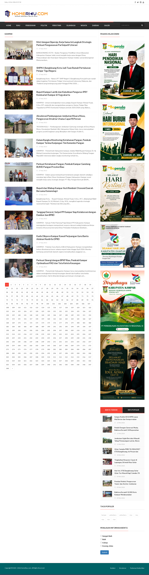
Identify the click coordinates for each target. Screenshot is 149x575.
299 (72, 354)
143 (37, 316)
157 (31, 320)
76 (17, 301)
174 (42, 323)
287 (90, 350)
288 (7, 354)
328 (66, 361)
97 (32, 304)
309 (42, 358)
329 (72, 361)
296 (54, 354)
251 (54, 343)
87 (72, 301)
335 (19, 365)
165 (78, 320)
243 (7, 343)
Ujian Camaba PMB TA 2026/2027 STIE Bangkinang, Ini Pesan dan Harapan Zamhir (127, 452)
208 (66, 331)
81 (42, 301)
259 (13, 346)
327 (60, 361)
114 (42, 308)
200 (19, 331)
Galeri (107, 26)
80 (37, 301)
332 (90, 361)
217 (31, 335)
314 (72, 358)
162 (60, 320)
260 (19, 346)
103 (65, 304)
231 (25, 339)
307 (31, 358)
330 (78, 361)
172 (31, 323)
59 (22, 297)
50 (67, 293)
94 (17, 304)
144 (42, 316)
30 (57, 289)
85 (62, 301)
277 (31, 350)
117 (60, 308)
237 (60, 339)
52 (77, 293)
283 (66, 350)
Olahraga (70, 26)
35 (82, 289)
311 (54, 358)
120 (78, 308)
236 (54, 339)
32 (67, 289)
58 (17, 297)
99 (42, 304)
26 (37, 289)
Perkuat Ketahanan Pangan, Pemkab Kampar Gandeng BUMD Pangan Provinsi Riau (63, 166)
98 (37, 304)
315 (78, 358)
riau (131, 516)
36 (87, 289)
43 (32, 293)
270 (78, 346)
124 (13, 312)
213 (7, 335)
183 (7, 327)
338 (37, 365)
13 (60, 285)
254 (72, 343)
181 (84, 323)
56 (7, 297)
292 (31, 354)
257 (90, 343)
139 (13, 316)
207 (60, 331)
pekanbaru (113, 516)
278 (37, 350)
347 (90, 365)
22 (17, 289)
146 (54, 316)
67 (62, 297)
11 (50, 285)
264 (42, 346)
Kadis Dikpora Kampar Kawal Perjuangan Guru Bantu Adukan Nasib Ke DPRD (62, 238)
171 (25, 323)
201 (25, 331)
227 (90, 335)
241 (84, 339)
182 (90, 323)
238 (66, 339)
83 (52, 301)
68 (67, 297)
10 (45, 285)
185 (19, 327)
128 (37, 312)
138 (7, 316)
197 (90, 327)
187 (31, 327)
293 (37, 354)
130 (48, 312)
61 (32, 297)
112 (31, 308)
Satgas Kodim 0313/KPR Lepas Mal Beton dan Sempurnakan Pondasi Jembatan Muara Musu (126, 420)
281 (54, 350)
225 (78, 335)
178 (66, 323)
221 (54, 335)
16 (75, 285)
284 (72, 350)
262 (31, 346)
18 (85, 285)
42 (27, 293)
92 (7, 304)
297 (60, 354)
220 (48, 335)
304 (13, 358)
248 (37, 343)
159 (42, 320)
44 (37, 293)
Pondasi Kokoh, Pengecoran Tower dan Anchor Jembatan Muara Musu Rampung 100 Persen (127, 484)
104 (71, 304)
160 (48, 320)
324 (42, 361)
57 (12, 297)
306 (25, 358)
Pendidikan (30, 26)
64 (47, 297)
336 (25, 365)
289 (13, 354)
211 (84, 331)
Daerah (95, 26)
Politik (44, 26)
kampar (104, 516)
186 (25, 327)
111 (25, 308)
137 (90, 312)
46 (47, 293)
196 (84, 327)
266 (54, 346)
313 (66, 358)
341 (54, 365)
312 (60, 358)
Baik (104, 540)
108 (7, 308)
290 (19, 354)
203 (37, 331)
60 (27, 297)
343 (66, 365)
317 (90, 358)
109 (13, 308)
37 (92, 289)
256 (84, 343)
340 (48, 365)
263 (37, 346)
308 (37, 358)
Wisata (84, 26)
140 (19, 316)
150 (78, 316)
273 (7, 350)
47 (52, 293)
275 (19, 350)
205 (48, 331)
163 (66, 320)
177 (60, 323)
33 (72, 289)
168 (7, 323)
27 (42, 289)
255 (78, 343)
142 (31, 316)
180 (78, 323)
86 (67, 301)
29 (52, 289)
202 (31, 331)
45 (42, 293)
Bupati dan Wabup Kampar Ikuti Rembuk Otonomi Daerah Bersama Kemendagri (64, 190)
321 (25, 361)
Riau (18, 26)
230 (19, 339)
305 (19, 358)
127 (31, 312)
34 (77, 289)
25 (32, 289)
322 (31, 361)
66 (57, 297)
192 (60, 327)
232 (31, 339)
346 (84, 365)
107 (89, 304)
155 (19, 320)
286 (84, 350)
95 (22, 304)
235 (48, 339)
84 (57, 301)
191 (54, 327)
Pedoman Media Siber (137, 569)
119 (72, 308)
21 (12, 289)
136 (84, 312)
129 (42, 312)
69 (72, 297)
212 (90, 331)
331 (84, 361)
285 (78, 350)
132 (60, 312)
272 (90, 346)
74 (7, 301)
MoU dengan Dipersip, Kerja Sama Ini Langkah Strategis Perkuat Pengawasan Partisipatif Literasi (63, 44)
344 (72, 365)
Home (8, 26)
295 (48, 354)
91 (92, 301)
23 (22, 289)
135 (78, 312)
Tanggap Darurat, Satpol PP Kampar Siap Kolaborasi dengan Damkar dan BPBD (66, 214)
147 (60, 316)
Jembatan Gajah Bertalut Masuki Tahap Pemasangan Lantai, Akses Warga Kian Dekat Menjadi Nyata (127, 441)
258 (7, 346)
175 (48, 323)
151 (84, 316)
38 (7, 293)
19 (90, 285)
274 (13, 350)
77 (22, 301)
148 (66, 316)
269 (72, 346)
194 (72, 327)
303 (7, 358)
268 (66, 346)
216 (25, 335)
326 (54, 361)
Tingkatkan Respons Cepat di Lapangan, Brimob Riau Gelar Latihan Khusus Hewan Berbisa (126, 463)
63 (42, 297)
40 (17, 293)
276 (25, 350)
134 (72, 312)
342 (60, 365)
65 (52, 297)
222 (60, 335)
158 (37, 320)
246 (25, 343)
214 (13, 335)
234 (42, 339)
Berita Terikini (111, 411)
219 (42, 335)
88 (77, 301)
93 (12, 304)
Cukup (105, 544)
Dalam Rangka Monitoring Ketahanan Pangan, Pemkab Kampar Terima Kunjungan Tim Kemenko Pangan (63, 142)
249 (42, 343)
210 (78, 331)
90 (87, 301)
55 (92, 293)
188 (37, 327)
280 (48, 350)
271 (84, 346)
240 (78, 339)
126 (25, 312)
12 (55, 285)
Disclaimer (122, 569)
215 (19, 335)
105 (77, 304)
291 (25, 354)
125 (19, 312)
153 (7, 320)
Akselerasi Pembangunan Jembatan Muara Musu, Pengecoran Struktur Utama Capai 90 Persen (60, 118)
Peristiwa (56, 26)
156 (25, 320)
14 (65, 285)
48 (57, 293)
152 (90, 316)
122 (90, 308)
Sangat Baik (107, 537)
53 (82, 293)
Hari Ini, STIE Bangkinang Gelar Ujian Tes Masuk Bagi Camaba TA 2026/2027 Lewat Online (127, 474)
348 (7, 369)
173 (37, 323)
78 (27, 301)
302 (90, 354)
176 (54, 323)
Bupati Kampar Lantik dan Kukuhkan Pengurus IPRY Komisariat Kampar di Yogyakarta (61, 94)
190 (48, 327)
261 (25, 346)
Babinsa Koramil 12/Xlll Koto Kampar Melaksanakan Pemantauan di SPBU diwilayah (126, 495)
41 (22, 293)
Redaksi (112, 569)
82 (47, 301)
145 (48, 316)
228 (7, 339)
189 (42, 327)
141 (25, 316)
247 (31, 343)
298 (66, 354)
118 (66, 308)
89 (82, 301)
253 (66, 343)
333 (7, 365)
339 (42, 365)
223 (66, 335)
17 (80, 285)
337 (31, 365)
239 (72, 339)
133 (66, 312)
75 (12, 301)
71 (82, 297)
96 (27, 304)
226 (84, 335)
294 (42, 354)
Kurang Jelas (107, 547)
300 (78, 354)
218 (37, 335)
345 (78, 365)
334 (13, 365)
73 (92, 297)
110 (19, 308)
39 (12, 293)
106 (83, 304)
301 (84, 354)
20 (7, 289)
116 (54, 308)
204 (42, 331)
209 (72, 331)
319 (13, 361)
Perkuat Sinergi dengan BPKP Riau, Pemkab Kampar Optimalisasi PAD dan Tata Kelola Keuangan (61, 262)
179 (72, 323)
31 (62, 289)
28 (47, 289)
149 (72, 316)
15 (70, 285)
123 (7, 312)
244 (13, 343)
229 (13, 339)
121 (84, 308)
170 (19, 323)
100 (47, 304)
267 (60, 346)
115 (48, 308)
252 (60, 343)
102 (59, 304)
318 (7, 361)
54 (87, 293)
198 (7, 331)
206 (54, 331)
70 (77, 297)
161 (54, 320)
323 (37, 361)
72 (87, 297)
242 (90, 339)
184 (13, 327)
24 (27, 289)
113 (37, 308)
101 (53, 304)
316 (84, 358)
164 (72, 320)
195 (78, 327)
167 (90, 320)
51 (72, 293)
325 (48, 361)
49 (62, 293)
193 (66, 327)
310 (48, 358)
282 (60, 350)
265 (48, 346)
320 (19, 361)
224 (72, 335)
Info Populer (133, 411)
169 (13, 323)
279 (42, 350)
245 (19, 343)
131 (54, 312)
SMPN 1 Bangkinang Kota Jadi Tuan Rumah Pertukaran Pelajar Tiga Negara (63, 70)
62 (37, 297)
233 (37, 339)
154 (13, 320)
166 (84, 320)
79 (32, 301)
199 (13, 331)
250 (48, 343)
